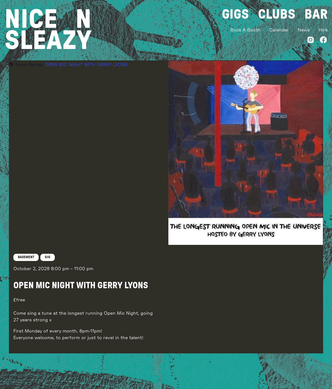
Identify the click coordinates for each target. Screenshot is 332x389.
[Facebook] (323, 41)
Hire (323, 30)
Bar (316, 14)
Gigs (235, 14)
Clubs (277, 14)
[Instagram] (310, 41)
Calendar (279, 30)
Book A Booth (245, 30)
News (304, 30)
